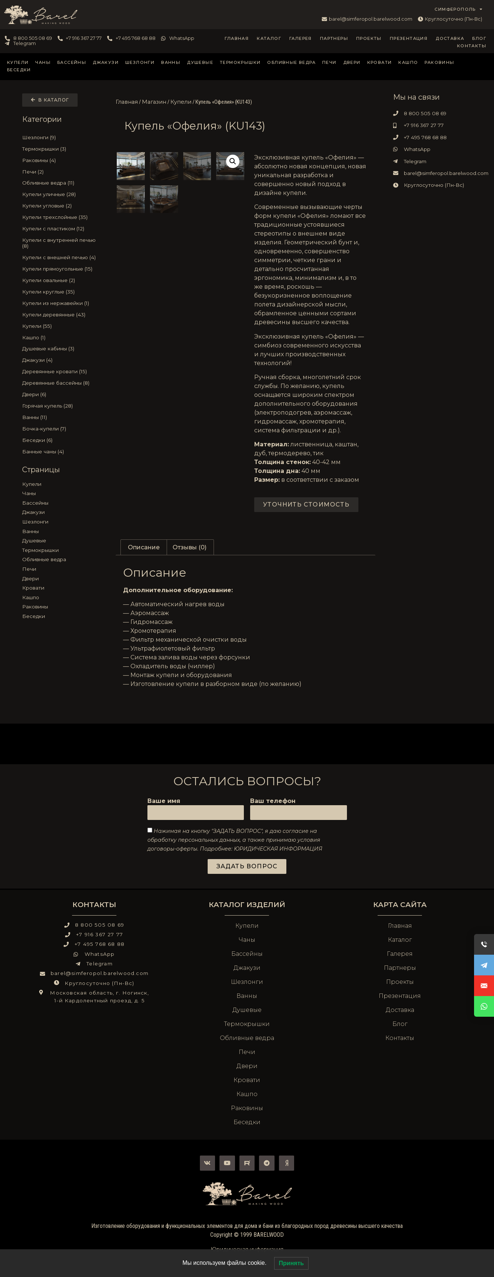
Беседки (19, 69)
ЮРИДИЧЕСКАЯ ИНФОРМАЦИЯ (278, 848)
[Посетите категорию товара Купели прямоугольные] (60, 268)
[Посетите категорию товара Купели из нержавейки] (60, 303)
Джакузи (106, 62)
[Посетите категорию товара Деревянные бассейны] (60, 382)
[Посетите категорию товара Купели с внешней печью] (60, 257)
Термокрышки (240, 62)
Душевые (200, 62)
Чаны (43, 62)
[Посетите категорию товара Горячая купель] (60, 405)
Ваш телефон (273, 801)
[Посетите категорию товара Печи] (60, 171)
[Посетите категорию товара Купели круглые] (60, 291)
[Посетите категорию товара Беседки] (60, 440)
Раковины (439, 62)
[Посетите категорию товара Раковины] (60, 160)
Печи (329, 62)
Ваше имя (163, 801)
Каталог (269, 38)
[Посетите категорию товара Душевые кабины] (60, 348)
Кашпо (408, 62)
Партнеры (334, 38)
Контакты (471, 45)
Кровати (379, 62)
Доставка (450, 38)
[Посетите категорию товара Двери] (60, 394)
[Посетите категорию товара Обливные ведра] (60, 183)
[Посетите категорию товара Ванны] (60, 417)
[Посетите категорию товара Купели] (60, 326)
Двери (352, 62)
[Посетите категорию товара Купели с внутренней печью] (60, 242)
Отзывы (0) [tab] (190, 547)
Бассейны (71, 62)
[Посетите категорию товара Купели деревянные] (60, 314)
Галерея (300, 38)
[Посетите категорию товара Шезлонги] (60, 137)
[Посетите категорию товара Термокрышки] (60, 148)
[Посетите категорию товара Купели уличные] (60, 194)
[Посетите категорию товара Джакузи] (60, 360)
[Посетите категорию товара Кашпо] (60, 337)
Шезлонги (139, 62)
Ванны (170, 62)
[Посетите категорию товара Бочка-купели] (60, 428)
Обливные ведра (291, 62)
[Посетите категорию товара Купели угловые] (60, 205)
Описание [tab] (144, 547)
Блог (479, 38)
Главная (237, 38)
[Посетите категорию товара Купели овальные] (60, 280)
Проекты (369, 38)
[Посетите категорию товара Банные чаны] (60, 451)
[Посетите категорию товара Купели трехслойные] (60, 217)
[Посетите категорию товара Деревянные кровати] (60, 371)
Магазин (154, 102)
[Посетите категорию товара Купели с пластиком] (60, 228)
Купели (17, 62)
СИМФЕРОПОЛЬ (459, 9)
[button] (232, 161)
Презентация (408, 38)
